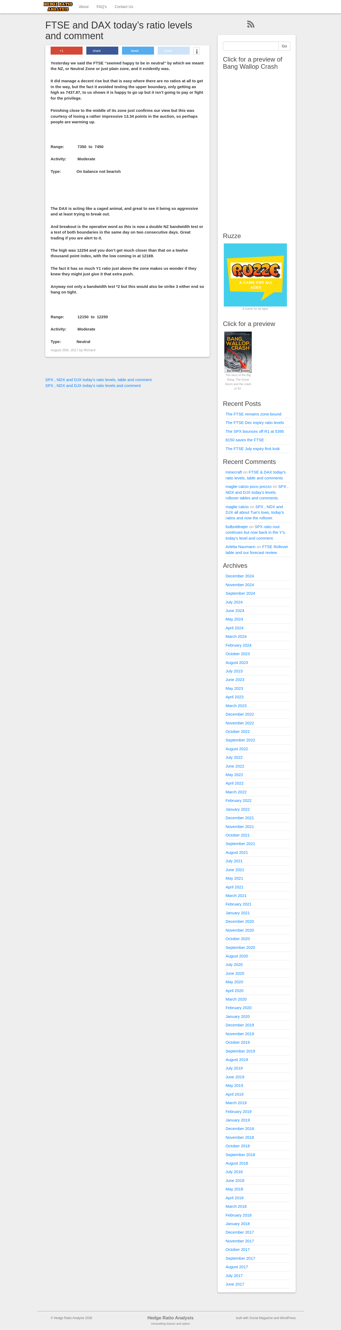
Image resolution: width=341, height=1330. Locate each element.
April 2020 (235, 990)
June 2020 (235, 973)
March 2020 (236, 999)
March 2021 (236, 895)
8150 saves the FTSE (245, 440)
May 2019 (234, 1085)
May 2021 (234, 878)
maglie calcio (237, 506)
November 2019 (240, 1033)
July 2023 (234, 671)
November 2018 (240, 1137)
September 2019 (240, 1051)
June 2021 (235, 869)
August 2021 (237, 852)
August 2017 (237, 1266)
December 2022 (240, 714)
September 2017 (240, 1258)
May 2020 (234, 982)
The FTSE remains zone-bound (253, 414)
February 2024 (239, 645)
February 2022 (239, 800)
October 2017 (238, 1249)
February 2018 (239, 1215)
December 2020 (240, 921)
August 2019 (237, 1059)
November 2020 (240, 930)
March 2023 (236, 705)
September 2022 (240, 740)
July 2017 (234, 1275)
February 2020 (239, 1007)
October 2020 (238, 938)
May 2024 (234, 619)
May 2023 (234, 688)
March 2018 (236, 1206)
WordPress (288, 1318)
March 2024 (236, 636)
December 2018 (240, 1128)
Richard (89, 350)
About (84, 7)
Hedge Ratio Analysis (170, 1317)
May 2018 (234, 1189)
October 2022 (238, 731)
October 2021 (238, 835)
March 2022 (236, 792)
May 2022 (234, 774)
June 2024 (235, 610)
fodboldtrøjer (237, 526)
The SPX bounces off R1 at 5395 (255, 431)
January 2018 (238, 1223)
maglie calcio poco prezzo (249, 486)
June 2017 (235, 1284)
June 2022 (235, 766)
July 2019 (234, 1068)
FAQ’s (102, 7)
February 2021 (239, 904)
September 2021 (240, 843)
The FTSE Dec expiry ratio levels (255, 422)
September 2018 (240, 1154)
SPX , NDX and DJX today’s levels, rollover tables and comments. (257, 492)
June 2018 (235, 1180)
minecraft (234, 472)
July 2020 (234, 964)
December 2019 (240, 1025)
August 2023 (237, 662)
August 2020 (237, 956)
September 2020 (240, 947)
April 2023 (235, 697)
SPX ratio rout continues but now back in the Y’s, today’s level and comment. (256, 532)
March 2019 (236, 1102)
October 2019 (238, 1042)
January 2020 (238, 1016)
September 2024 (240, 593)
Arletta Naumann (241, 546)
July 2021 (234, 861)
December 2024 (240, 576)
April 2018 (235, 1198)
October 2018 (238, 1146)
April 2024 (235, 628)
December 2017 (240, 1232)
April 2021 (235, 887)
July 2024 (234, 602)
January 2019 (238, 1120)
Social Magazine (261, 1318)
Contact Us (124, 7)
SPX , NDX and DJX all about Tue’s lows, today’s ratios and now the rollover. (255, 512)
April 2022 (235, 783)
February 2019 (239, 1111)
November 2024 (240, 584)
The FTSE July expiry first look (253, 448)
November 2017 (240, 1241)
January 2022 (238, 809)
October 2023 (238, 653)
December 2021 (240, 817)
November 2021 (240, 826)
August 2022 (237, 748)
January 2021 (238, 913)
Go (284, 46)
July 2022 (234, 757)
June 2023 (235, 679)
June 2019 (235, 1077)
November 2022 (240, 723)
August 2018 (237, 1163)
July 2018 (234, 1171)
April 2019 (235, 1094)
